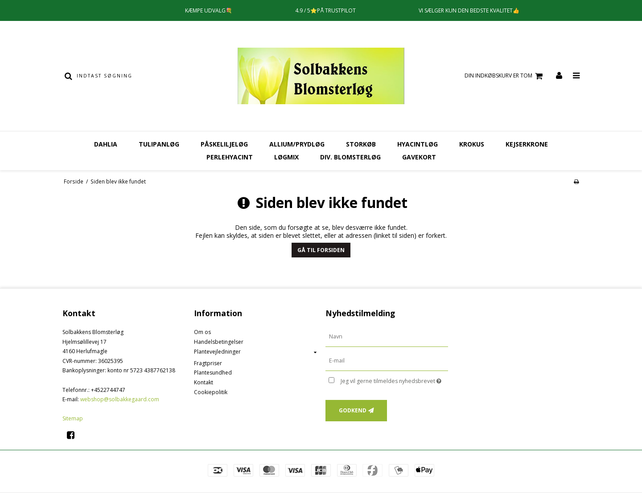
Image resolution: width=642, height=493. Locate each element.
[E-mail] (386, 360)
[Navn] (386, 336)
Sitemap (72, 418)
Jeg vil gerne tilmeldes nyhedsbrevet (394, 379)
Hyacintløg (417, 144)
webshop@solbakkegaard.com (119, 399)
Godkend (352, 410)
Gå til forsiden (321, 250)
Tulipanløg (159, 144)
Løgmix (286, 157)
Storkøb (361, 144)
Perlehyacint (229, 157)
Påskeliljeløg (224, 144)
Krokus (471, 144)
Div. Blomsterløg (350, 157)
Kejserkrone (527, 144)
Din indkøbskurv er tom (505, 76)
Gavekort (419, 157)
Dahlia (105, 144)
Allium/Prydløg (297, 144)
